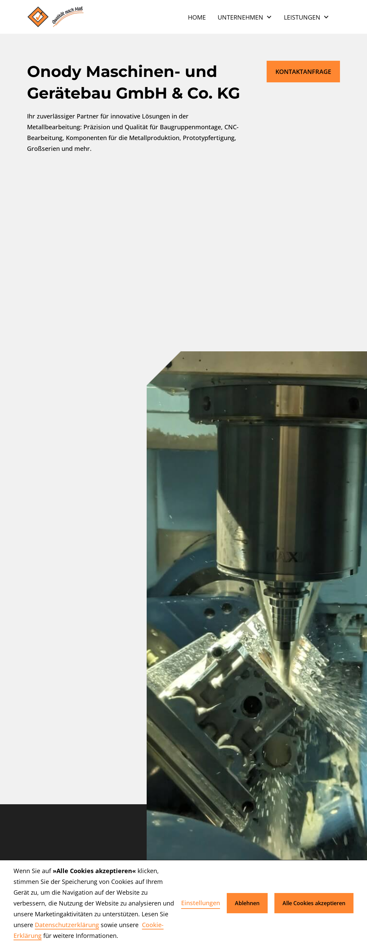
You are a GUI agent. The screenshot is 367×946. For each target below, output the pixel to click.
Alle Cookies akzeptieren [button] (314, 903)
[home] (58, 17)
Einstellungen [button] (200, 903)
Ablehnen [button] (247, 903)
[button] (245, 17)
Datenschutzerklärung (67, 925)
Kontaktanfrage (303, 71)
